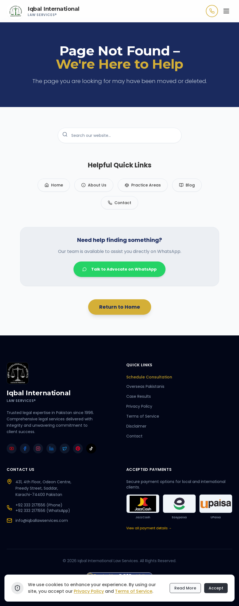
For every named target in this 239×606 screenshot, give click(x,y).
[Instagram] (38, 448)
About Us (93, 185)
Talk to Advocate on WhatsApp (119, 269)
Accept (216, 589)
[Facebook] (25, 448)
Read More (185, 589)
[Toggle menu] (226, 11)
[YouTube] (12, 448)
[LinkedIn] (51, 448)
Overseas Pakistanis (145, 386)
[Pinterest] (78, 448)
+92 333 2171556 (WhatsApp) (42, 510)
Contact (119, 202)
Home (53, 185)
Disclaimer (136, 426)
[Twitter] (65, 448)
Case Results (138, 396)
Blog (187, 185)
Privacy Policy (139, 406)
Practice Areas (143, 185)
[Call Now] (212, 11)
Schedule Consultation (151, 377)
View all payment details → (149, 528)
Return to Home (119, 306)
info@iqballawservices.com (41, 520)
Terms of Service (142, 416)
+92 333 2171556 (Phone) (38, 505)
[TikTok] (91, 448)
